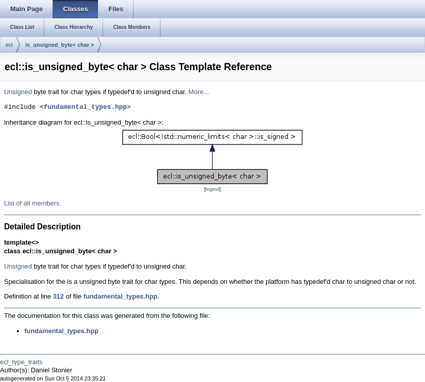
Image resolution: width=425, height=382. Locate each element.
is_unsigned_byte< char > (59, 45)
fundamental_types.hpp (85, 107)
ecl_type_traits (21, 362)
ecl (9, 45)
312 (58, 296)
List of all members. (32, 203)
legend (212, 189)
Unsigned (18, 92)
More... (198, 92)
